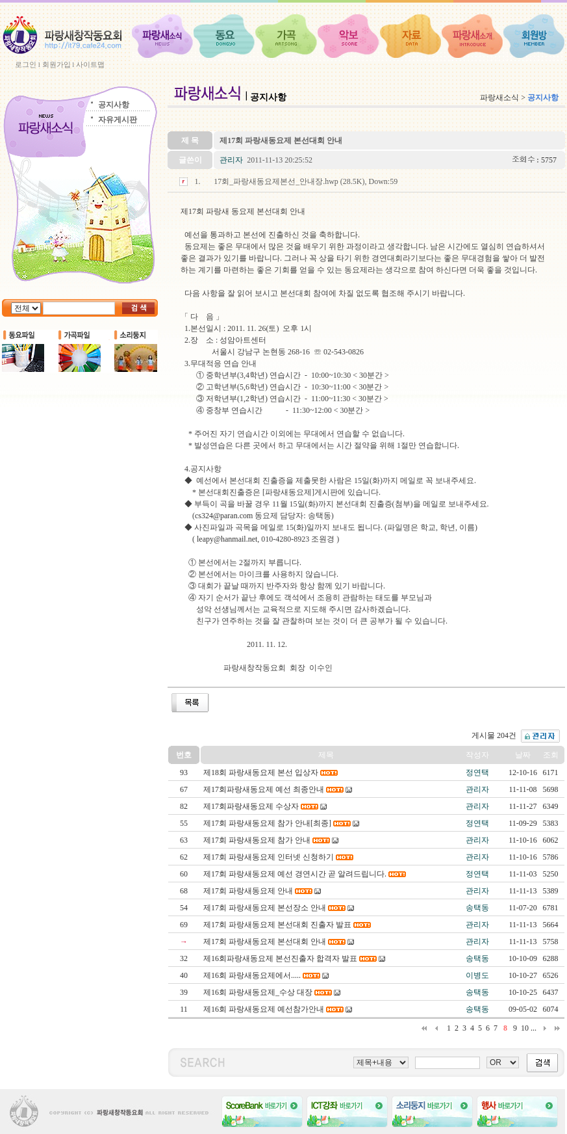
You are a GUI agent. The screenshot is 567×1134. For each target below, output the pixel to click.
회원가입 (56, 64)
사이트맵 (90, 64)
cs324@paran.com (224, 515)
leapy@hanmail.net (227, 539)
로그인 (25, 64)
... (533, 1028)
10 (525, 1028)
